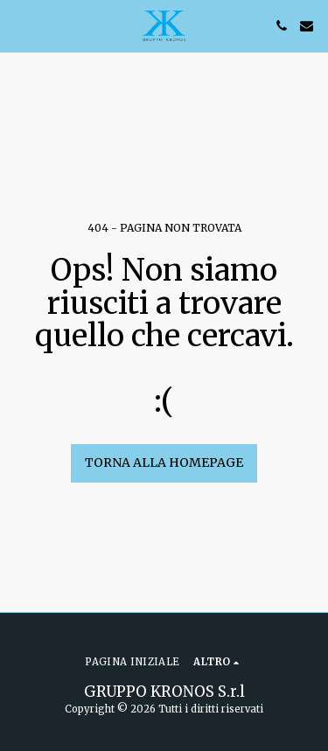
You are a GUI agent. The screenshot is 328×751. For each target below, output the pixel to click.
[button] (19, 25)
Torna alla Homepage (164, 462)
